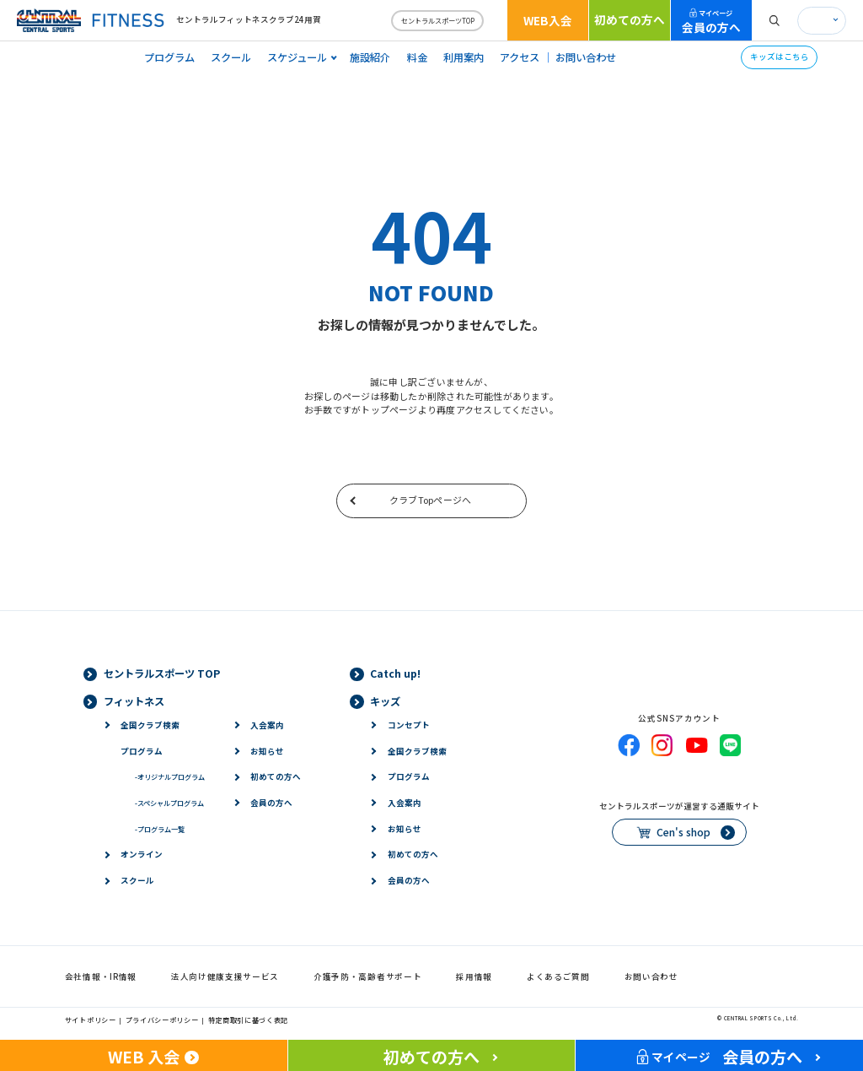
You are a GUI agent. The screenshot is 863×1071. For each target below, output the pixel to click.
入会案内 (267, 725)
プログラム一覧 (160, 829)
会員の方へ (711, 21)
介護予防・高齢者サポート (367, 976)
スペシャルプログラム (169, 803)
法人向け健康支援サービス (225, 976)
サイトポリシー (90, 1019)
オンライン (142, 854)
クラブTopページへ (430, 499)
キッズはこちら (779, 56)
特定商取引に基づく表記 (248, 1019)
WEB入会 (547, 20)
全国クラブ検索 (150, 725)
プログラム (169, 57)
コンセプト (409, 725)
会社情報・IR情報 (101, 976)
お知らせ (267, 751)
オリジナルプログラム (170, 776)
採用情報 (474, 976)
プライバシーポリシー (162, 1019)
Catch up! (395, 673)
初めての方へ (629, 19)
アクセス (519, 57)
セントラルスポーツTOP (437, 20)
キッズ (385, 701)
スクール (231, 57)
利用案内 (463, 57)
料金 (417, 57)
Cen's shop (683, 832)
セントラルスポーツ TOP (162, 673)
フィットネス (134, 701)
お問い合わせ (585, 57)
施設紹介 (370, 57)
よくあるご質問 (558, 976)
